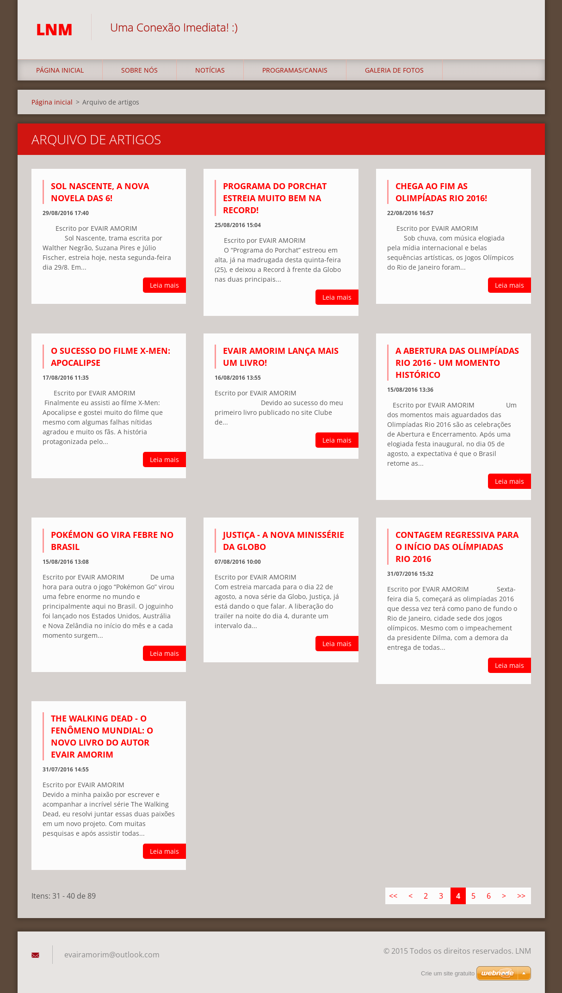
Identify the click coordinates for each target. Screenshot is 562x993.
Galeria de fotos (394, 70)
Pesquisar (520, 27)
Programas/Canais (294, 70)
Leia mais (164, 285)
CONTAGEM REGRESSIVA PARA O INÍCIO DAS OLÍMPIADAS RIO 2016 (457, 546)
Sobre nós (139, 70)
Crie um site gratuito (448, 973)
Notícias (210, 70)
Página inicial (60, 70)
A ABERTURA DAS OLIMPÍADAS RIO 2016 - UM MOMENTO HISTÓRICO (457, 362)
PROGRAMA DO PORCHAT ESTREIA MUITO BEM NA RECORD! (275, 198)
